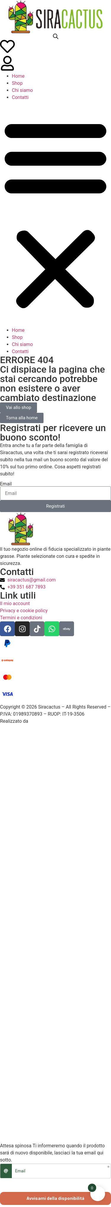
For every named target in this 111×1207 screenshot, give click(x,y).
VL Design (40, 721)
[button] (55, 214)
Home (18, 76)
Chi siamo (22, 90)
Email (6, 484)
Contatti (20, 97)
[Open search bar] (56, 36)
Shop (17, 83)
